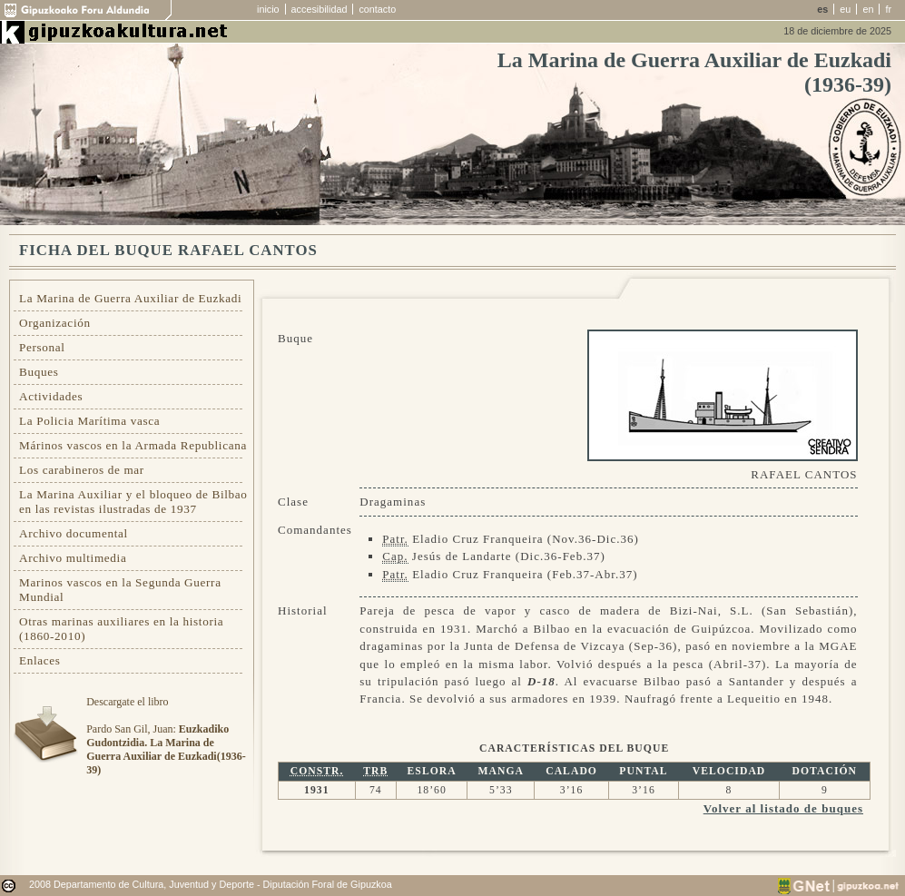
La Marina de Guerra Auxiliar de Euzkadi (130, 298)
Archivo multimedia (72, 558)
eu (845, 9)
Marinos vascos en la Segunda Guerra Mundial (120, 590)
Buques (39, 372)
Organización (55, 323)
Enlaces (40, 660)
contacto (377, 9)
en (867, 9)
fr (888, 9)
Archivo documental (73, 533)
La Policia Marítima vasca (89, 421)
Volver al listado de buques (783, 808)
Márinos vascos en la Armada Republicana (133, 445)
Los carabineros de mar (81, 470)
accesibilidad (319, 9)
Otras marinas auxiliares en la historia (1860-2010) (121, 629)
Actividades (51, 396)
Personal (42, 347)
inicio (268, 9)
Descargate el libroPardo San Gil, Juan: (165, 735)
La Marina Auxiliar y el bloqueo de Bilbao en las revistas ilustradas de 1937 (133, 501)
